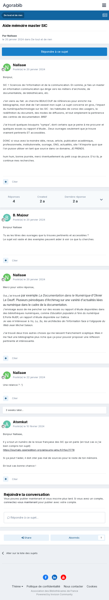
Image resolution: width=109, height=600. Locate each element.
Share (26, 537)
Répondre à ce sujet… (22, 517)
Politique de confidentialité (43, 586)
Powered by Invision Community (54, 594)
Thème (17, 586)
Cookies (92, 586)
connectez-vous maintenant (21, 502)
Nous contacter (73, 586)
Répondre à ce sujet (54, 51)
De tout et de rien (41, 39)
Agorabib (12, 5)
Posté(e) (29, 69)
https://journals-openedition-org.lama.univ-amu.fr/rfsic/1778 (39, 449)
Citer (15, 181)
